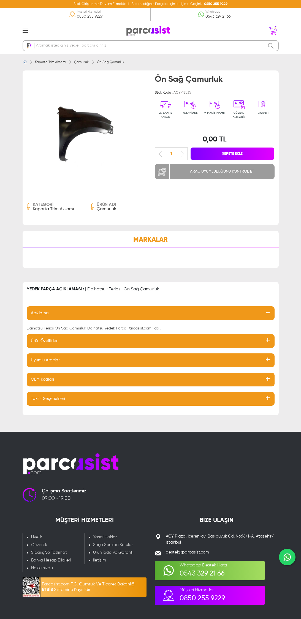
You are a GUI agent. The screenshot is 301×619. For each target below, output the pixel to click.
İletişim (99, 560)
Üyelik (36, 537)
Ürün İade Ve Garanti (113, 552)
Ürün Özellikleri (44, 341)
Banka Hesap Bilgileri (51, 560)
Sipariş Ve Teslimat (49, 552)
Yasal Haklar (105, 537)
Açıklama (40, 313)
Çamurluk (81, 62)
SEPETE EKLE (232, 154)
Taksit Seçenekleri (48, 399)
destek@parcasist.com (187, 552)
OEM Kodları (42, 379)
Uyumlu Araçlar (45, 360)
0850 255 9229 (215, 4)
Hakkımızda (42, 568)
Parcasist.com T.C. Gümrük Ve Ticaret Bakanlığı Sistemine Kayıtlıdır (88, 587)
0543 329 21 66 (218, 16)
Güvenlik (39, 545)
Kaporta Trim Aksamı (50, 62)
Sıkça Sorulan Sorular (113, 545)
